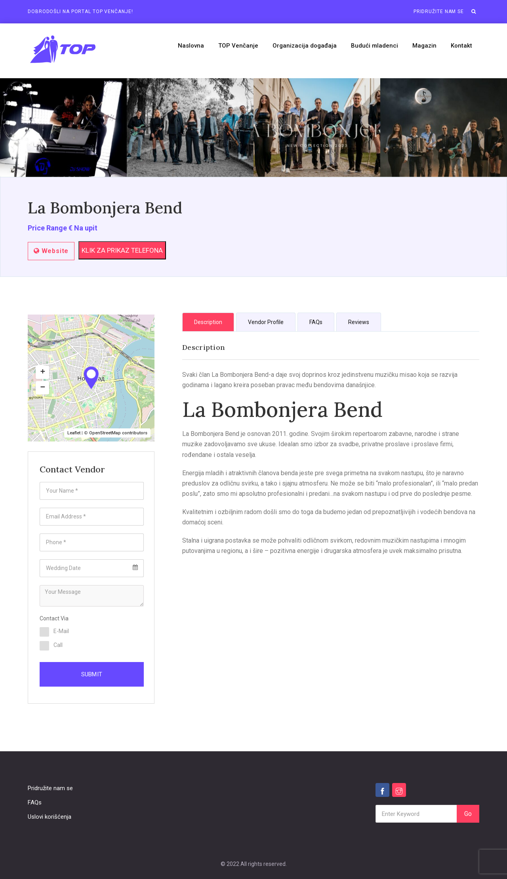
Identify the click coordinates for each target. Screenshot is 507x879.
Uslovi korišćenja (49, 816)
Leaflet (73, 433)
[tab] (208, 322)
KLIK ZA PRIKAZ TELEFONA (122, 250)
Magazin (424, 45)
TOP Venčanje (238, 45)
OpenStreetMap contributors (118, 433)
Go (468, 814)
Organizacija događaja (305, 45)
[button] (473, 11)
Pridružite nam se (439, 11)
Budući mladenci (374, 45)
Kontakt (461, 45)
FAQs (35, 802)
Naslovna (191, 45)
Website (51, 251)
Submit (92, 674)
